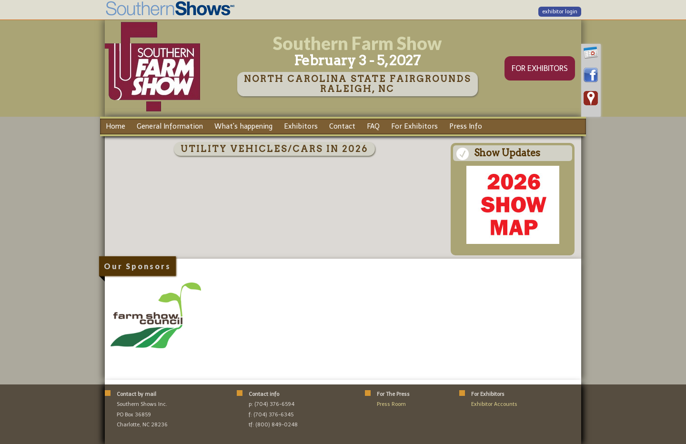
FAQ (373, 126)
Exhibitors (301, 126)
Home (115, 126)
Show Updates (507, 153)
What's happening (243, 126)
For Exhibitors (414, 126)
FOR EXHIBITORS (540, 68)
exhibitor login (559, 12)
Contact (342, 126)
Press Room (391, 404)
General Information (170, 126)
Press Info (465, 126)
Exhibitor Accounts (494, 404)
